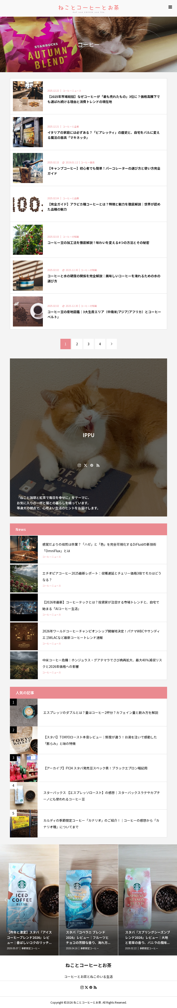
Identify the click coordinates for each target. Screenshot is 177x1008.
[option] (88, 899)
